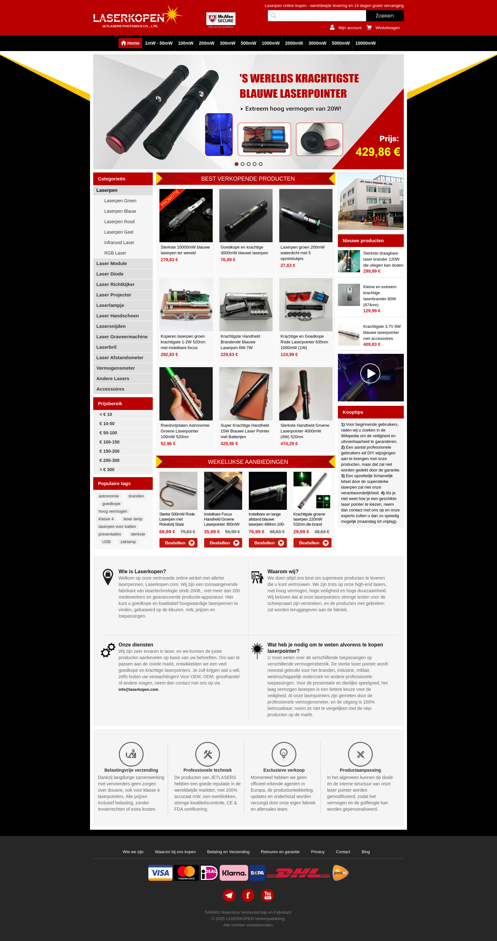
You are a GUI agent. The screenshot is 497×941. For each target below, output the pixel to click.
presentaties (110, 534)
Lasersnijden (111, 326)
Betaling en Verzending (228, 851)
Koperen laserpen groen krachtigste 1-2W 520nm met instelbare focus (183, 342)
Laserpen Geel (118, 232)
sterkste (138, 534)
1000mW (271, 43)
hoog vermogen (113, 511)
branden (136, 496)
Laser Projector (113, 294)
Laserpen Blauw (120, 211)
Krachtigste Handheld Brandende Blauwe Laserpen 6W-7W (240, 342)
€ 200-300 (109, 460)
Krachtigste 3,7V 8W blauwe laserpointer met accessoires (382, 332)
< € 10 (106, 414)
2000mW (294, 43)
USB (106, 541)
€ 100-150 (109, 442)
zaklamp (128, 541)
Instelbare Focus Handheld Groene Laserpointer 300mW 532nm (222, 522)
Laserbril (106, 347)
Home (133, 43)
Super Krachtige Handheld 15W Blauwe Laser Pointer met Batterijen (245, 431)
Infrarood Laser (119, 242)
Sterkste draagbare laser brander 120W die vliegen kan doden (383, 259)
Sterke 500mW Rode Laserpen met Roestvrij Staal (177, 519)
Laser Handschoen (117, 315)
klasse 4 (106, 518)
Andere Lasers (112, 378)
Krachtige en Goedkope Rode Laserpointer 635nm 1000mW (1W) (304, 342)
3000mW (317, 43)
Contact (343, 851)
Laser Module (111, 263)
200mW (207, 43)
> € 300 (107, 469)
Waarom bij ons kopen (175, 851)
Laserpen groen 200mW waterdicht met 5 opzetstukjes (303, 253)
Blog (366, 851)
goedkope (111, 503)
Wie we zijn (133, 851)
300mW (228, 43)
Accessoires (110, 389)
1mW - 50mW (158, 43)
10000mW (365, 43)
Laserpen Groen (120, 200)
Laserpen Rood (119, 221)
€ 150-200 (109, 451)
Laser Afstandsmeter (120, 357)
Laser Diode (110, 273)
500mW (248, 43)
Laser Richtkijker (115, 284)
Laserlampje (110, 305)
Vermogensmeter (115, 368)
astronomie (109, 496)
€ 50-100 (108, 432)
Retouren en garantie (280, 851)
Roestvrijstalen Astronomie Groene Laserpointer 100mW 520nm (185, 431)
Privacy (318, 851)
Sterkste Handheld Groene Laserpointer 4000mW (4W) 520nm (305, 431)
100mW (186, 43)
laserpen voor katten (117, 526)
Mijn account (350, 27)
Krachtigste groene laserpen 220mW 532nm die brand (309, 519)
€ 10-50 (107, 423)
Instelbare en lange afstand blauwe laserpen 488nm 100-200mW (267, 522)
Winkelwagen (388, 27)
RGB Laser (115, 253)
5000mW (341, 43)
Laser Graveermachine (122, 336)
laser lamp (132, 518)
